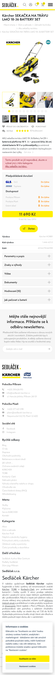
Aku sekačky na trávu (27, 28)
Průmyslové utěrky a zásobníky (16, 540)
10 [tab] (42, 111)
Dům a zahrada (25, 24)
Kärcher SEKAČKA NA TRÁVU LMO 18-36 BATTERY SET (28, 31)
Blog (4, 445)
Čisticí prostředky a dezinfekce (15, 547)
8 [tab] (35, 111)
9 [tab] (38, 111)
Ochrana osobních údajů (13, 466)
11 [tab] (46, 111)
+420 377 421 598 (12, 409)
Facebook (8, 428)
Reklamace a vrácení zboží (14, 459)
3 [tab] (16, 111)
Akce (4, 526)
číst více (27, 152)
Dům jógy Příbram (10, 565)
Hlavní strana (9, 24)
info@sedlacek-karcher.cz (16, 393)
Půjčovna (6, 508)
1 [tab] (9, 111)
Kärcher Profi (8, 533)
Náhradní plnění (9, 480)
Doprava (6, 452)
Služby (5, 505)
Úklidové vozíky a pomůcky (14, 544)
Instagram (9, 432)
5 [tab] (24, 111)
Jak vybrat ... (7, 462)
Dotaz (29, 228)
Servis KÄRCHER (9, 512)
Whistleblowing (9, 494)
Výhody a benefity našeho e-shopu (18, 483)
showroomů (10, 605)
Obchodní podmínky (11, 455)
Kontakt (5, 515)
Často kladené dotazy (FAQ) (14, 490)
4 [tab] (20, 111)
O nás (5, 448)
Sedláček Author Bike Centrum (16, 558)
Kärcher (5, 589)
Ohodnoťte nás (9, 487)
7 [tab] (31, 111)
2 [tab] (13, 111)
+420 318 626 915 (12, 389)
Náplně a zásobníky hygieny (14, 537)
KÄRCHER (7, 469)
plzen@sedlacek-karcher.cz (17, 412)
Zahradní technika (42, 24)
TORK (5, 473)
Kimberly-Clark (9, 476)
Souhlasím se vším (27, 659)
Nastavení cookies (27, 666)
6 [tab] (27, 111)
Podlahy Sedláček (10, 562)
